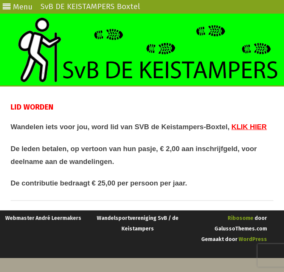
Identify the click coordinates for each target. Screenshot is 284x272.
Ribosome (240, 218)
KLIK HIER (249, 127)
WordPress (252, 239)
